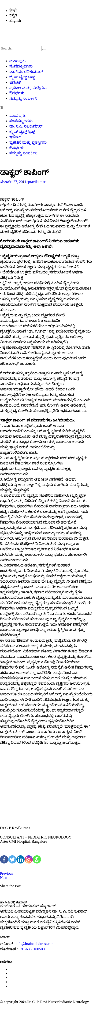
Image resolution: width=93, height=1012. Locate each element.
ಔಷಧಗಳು (16, 93)
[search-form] (20, 48)
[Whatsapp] (37, 859)
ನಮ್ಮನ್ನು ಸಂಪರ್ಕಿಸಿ (23, 98)
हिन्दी (13, 11)
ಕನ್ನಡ (13, 15)
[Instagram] (29, 859)
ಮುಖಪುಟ (17, 61)
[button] (46, 108)
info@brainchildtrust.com (34, 944)
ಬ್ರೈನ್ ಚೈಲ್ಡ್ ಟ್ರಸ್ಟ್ (22, 77)
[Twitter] (12, 859)
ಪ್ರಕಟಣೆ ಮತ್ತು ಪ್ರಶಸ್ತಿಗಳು (28, 88)
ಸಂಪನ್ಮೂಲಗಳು (21, 66)
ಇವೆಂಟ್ (15, 82)
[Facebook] (4, 859)
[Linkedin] (20, 859)
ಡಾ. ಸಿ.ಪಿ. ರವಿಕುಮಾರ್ (26, 72)
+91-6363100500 (32, 949)
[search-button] (44, 49)
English (15, 20)
